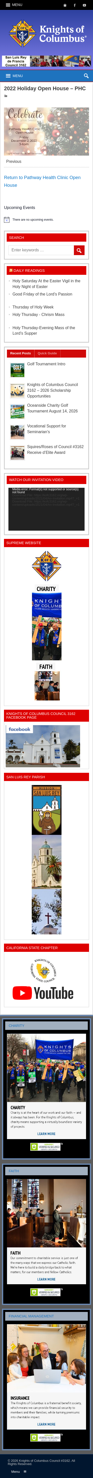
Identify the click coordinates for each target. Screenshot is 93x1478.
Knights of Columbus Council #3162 (44, 1461)
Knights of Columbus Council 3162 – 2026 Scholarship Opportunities (52, 390)
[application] (46, 509)
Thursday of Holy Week (33, 307)
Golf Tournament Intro (46, 364)
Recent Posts (20, 353)
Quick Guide (47, 353)
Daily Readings (29, 270)
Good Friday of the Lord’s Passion (42, 294)
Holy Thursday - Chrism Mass (38, 314)
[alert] (46, 220)
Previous (13, 161)
